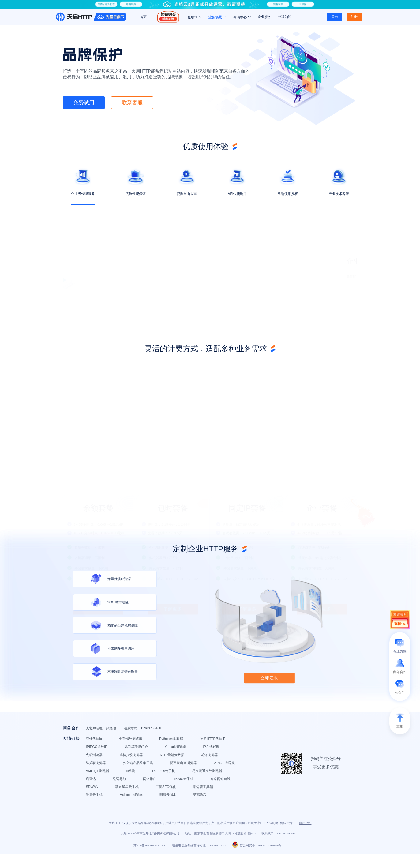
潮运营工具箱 (203, 787)
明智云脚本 (167, 794)
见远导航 (119, 779)
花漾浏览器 (209, 755)
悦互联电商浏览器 (183, 763)
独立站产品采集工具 (138, 763)
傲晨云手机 (94, 794)
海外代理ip (94, 738)
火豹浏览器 (94, 755)
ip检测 (131, 771)
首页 (143, 17)
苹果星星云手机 (127, 787)
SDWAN (92, 787)
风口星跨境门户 (136, 746)
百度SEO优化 (166, 787)
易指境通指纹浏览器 (207, 771)
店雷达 (91, 779)
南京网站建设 (220, 779)
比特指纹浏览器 (131, 755)
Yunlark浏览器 (175, 746)
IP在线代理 (211, 746)
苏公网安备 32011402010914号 (257, 845)
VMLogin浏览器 (97, 771)
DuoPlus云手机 (163, 771)
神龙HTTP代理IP (212, 738)
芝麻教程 (200, 794)
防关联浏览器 (96, 763)
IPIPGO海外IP (96, 746)
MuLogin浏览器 (130, 794)
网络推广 (149, 779)
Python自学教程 (171, 738)
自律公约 (305, 823)
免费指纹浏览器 (130, 738)
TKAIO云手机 (183, 779)
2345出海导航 (224, 763)
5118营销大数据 (172, 755)
